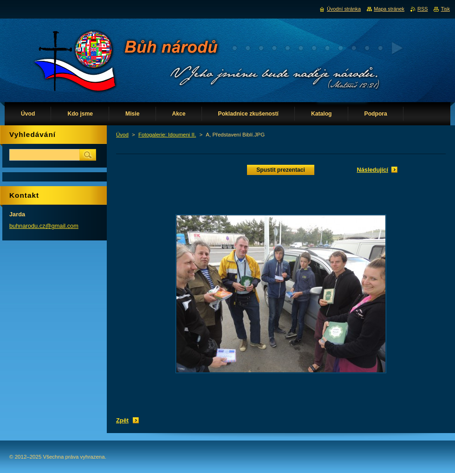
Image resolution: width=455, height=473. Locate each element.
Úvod (122, 134)
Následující (372, 169)
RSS (422, 9)
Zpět (122, 420)
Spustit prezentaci (280, 170)
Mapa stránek (389, 9)
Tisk (445, 9)
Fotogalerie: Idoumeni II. (167, 134)
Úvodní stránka (344, 9)
